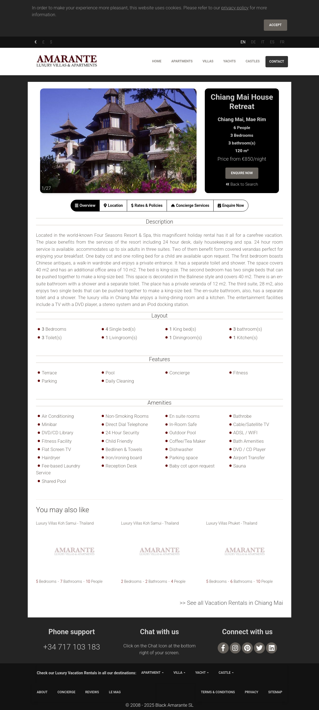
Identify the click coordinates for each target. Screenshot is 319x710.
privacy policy (234, 7)
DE (253, 42)
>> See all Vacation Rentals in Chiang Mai (231, 603)
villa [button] (178, 673)
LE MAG (115, 692)
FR (282, 42)
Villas (208, 61)
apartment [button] (150, 673)
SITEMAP (275, 692)
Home (156, 61)
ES (272, 42)
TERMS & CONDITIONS (218, 692)
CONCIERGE (66, 692)
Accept (275, 25)
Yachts (229, 61)
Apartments (182, 61)
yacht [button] (200, 673)
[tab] (85, 205)
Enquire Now (242, 173)
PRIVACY (251, 692)
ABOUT (42, 692)
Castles (253, 61)
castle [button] (225, 673)
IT (262, 42)
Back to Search (242, 184)
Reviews (92, 692)
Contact (276, 61)
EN (242, 42)
